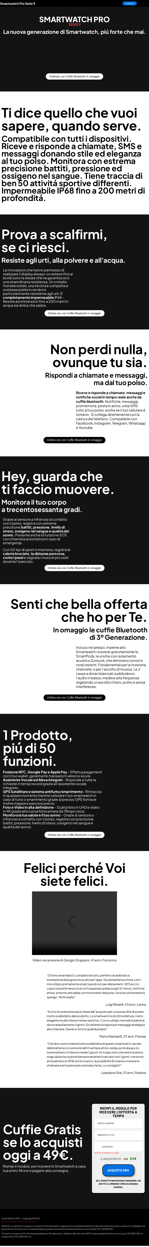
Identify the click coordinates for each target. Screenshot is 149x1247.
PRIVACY (6, 1222)
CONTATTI (43, 1222)
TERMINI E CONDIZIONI (24, 1222)
